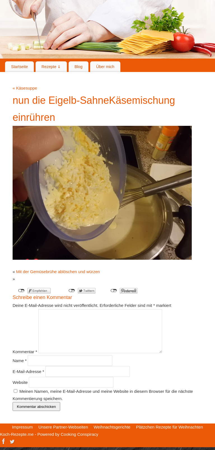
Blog (78, 66)
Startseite (19, 66)
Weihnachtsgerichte (112, 427)
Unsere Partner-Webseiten (63, 427)
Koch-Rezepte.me (17, 434)
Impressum (22, 427)
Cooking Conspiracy (79, 434)
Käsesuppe (25, 88)
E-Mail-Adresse (28, 371)
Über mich (105, 66)
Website (20, 382)
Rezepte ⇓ (51, 66)
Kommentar (25, 351)
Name (20, 360)
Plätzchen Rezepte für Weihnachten (169, 427)
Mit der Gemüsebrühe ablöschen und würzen (58, 271)
